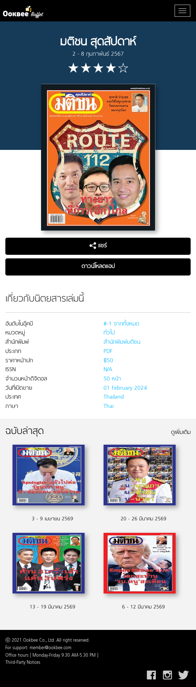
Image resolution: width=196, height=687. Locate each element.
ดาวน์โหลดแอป (98, 266)
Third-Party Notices (22, 662)
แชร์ (98, 246)
